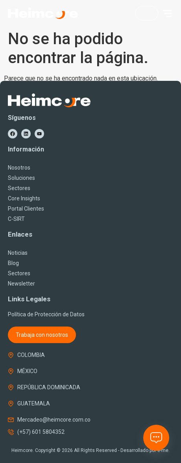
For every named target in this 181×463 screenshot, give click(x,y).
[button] (167, 13)
